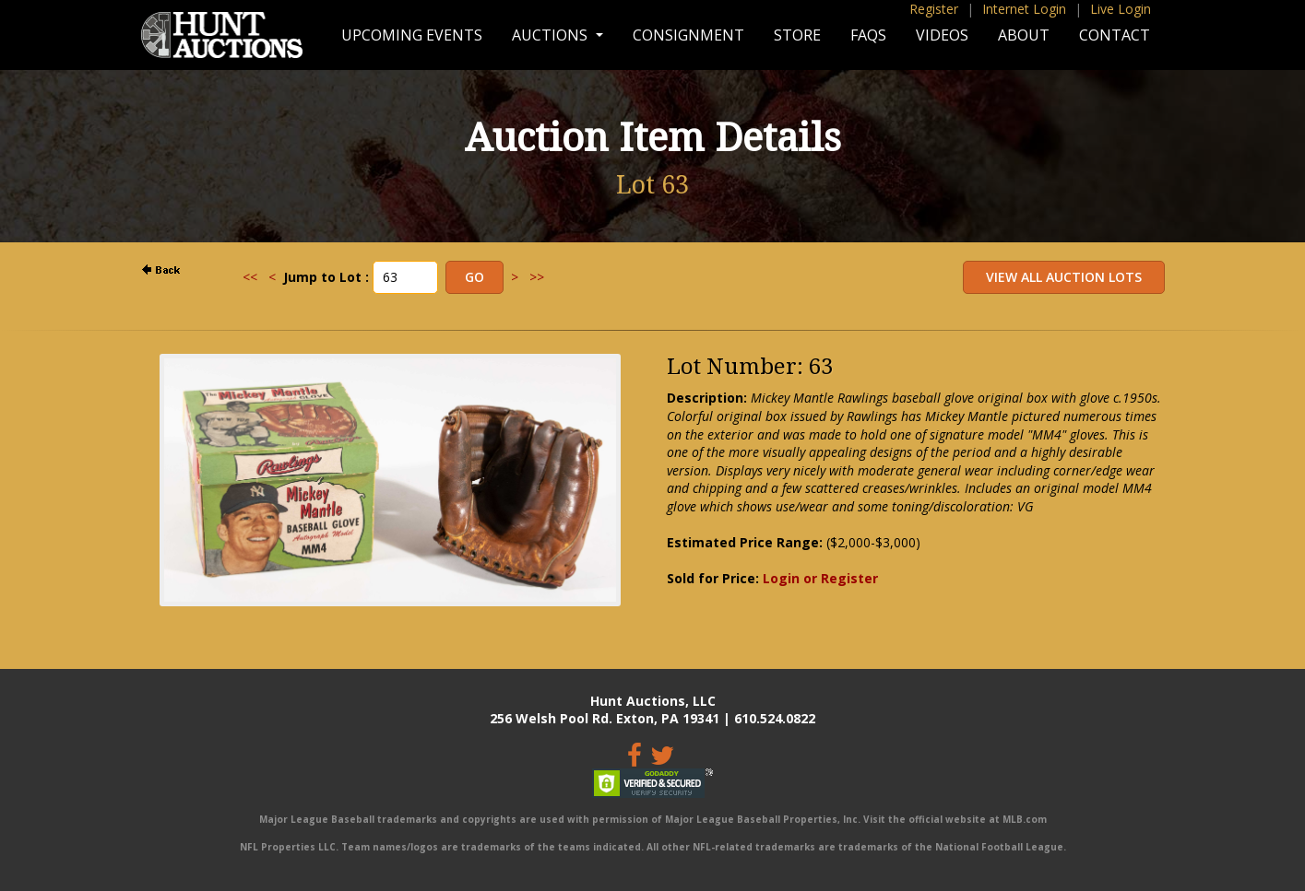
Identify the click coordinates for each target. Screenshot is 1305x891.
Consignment (688, 35)
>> (536, 277)
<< (250, 277)
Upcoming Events (411, 35)
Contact (1114, 35)
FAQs (868, 35)
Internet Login (1024, 9)
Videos (942, 35)
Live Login (1120, 9)
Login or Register (820, 578)
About (1024, 35)
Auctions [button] (551, 35)
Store (797, 35)
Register (933, 9)
